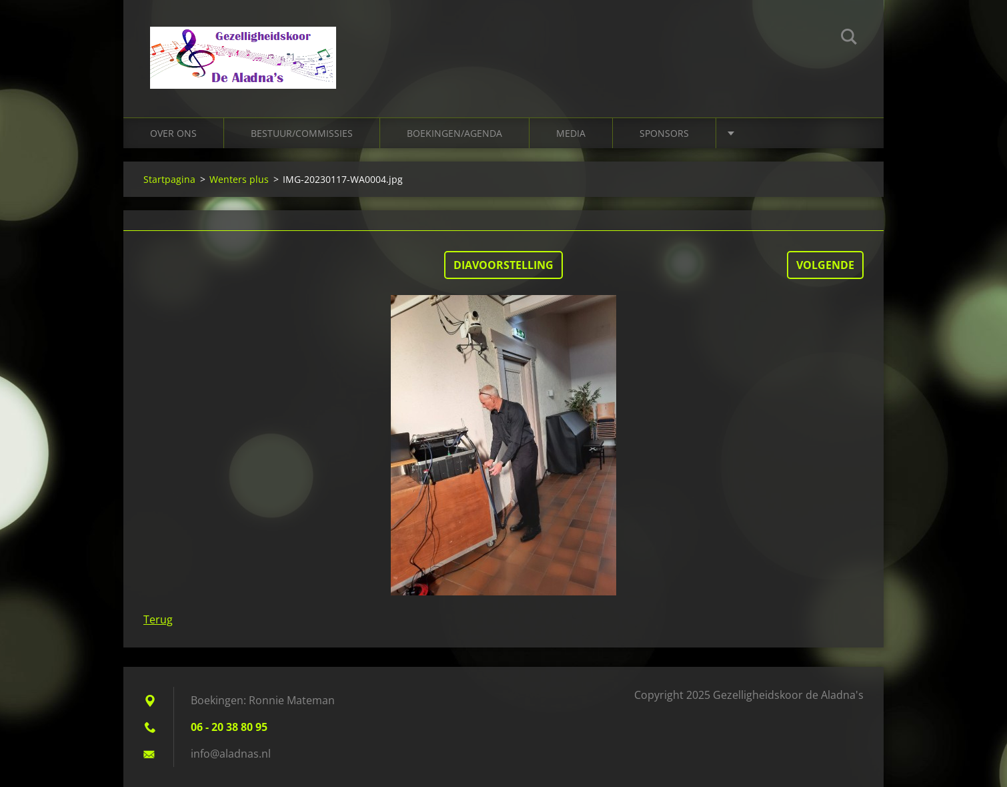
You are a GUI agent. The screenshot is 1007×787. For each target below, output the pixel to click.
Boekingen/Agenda (454, 133)
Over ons (173, 133)
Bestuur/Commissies (302, 133)
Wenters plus (239, 179)
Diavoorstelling (503, 265)
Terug (158, 619)
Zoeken (849, 39)
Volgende (825, 265)
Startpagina (169, 179)
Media (571, 133)
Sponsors (664, 133)
